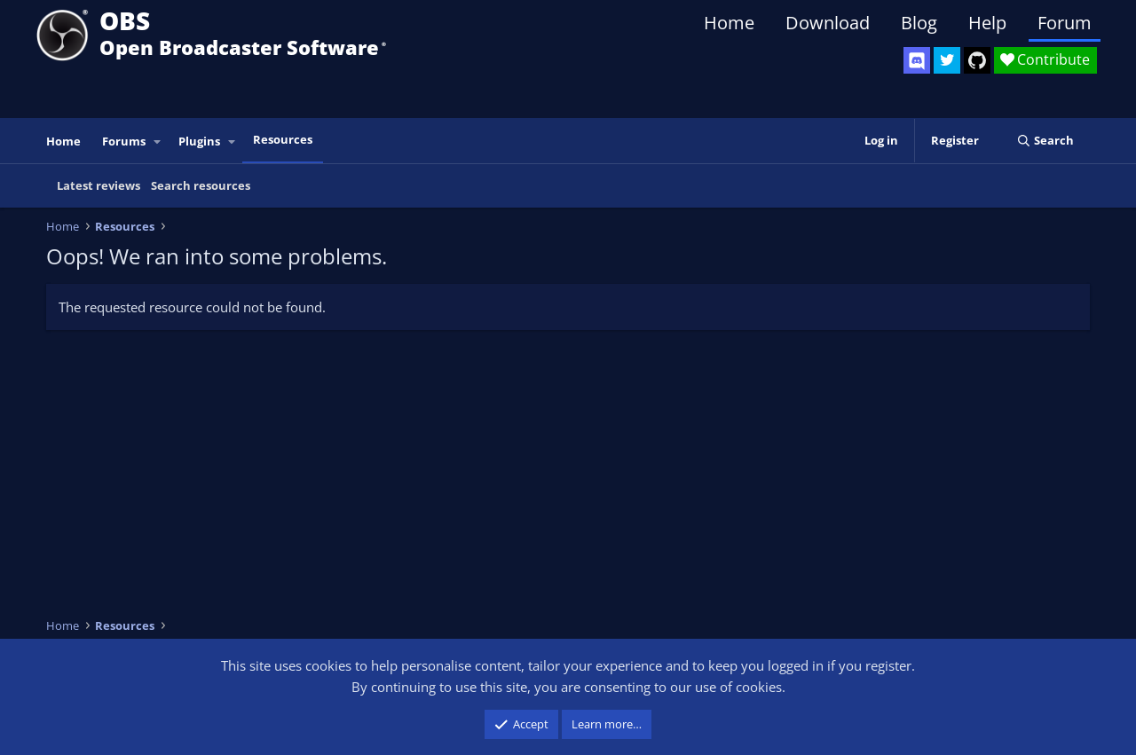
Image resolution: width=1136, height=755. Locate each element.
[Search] (1045, 140)
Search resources (200, 185)
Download (827, 23)
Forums (124, 141)
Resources (282, 139)
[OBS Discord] (916, 60)
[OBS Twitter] (947, 60)
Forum (1064, 23)
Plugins (199, 141)
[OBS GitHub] (977, 60)
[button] (158, 141)
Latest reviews (98, 185)
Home (729, 23)
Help (987, 23)
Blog (919, 23)
